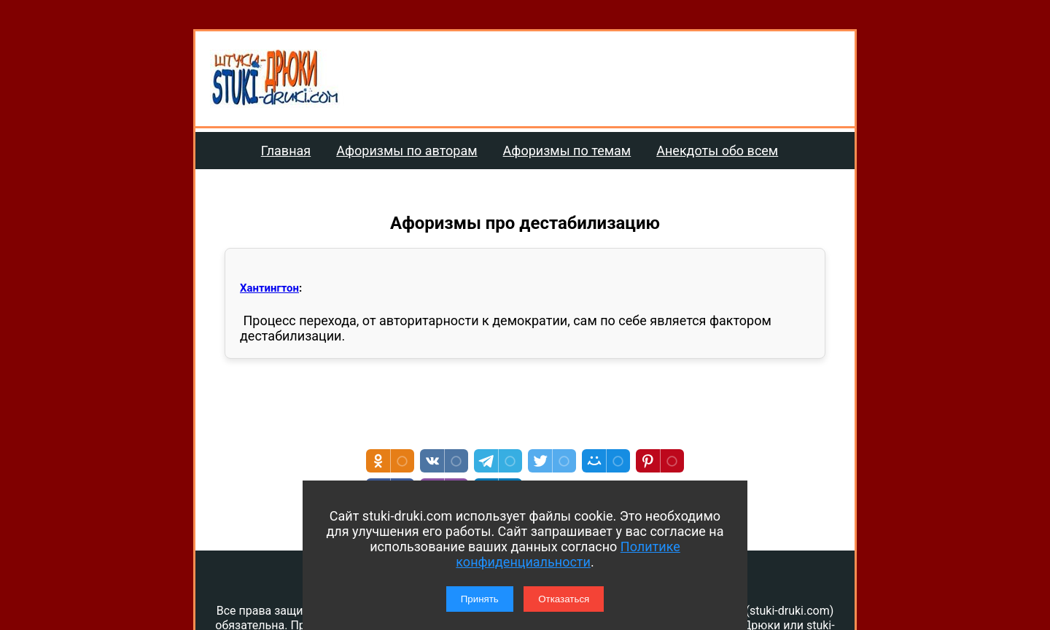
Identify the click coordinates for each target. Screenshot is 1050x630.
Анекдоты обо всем (717, 150)
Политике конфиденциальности (568, 554)
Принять (480, 599)
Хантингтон (269, 288)
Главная (286, 150)
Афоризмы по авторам (406, 150)
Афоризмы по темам (567, 150)
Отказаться (563, 599)
